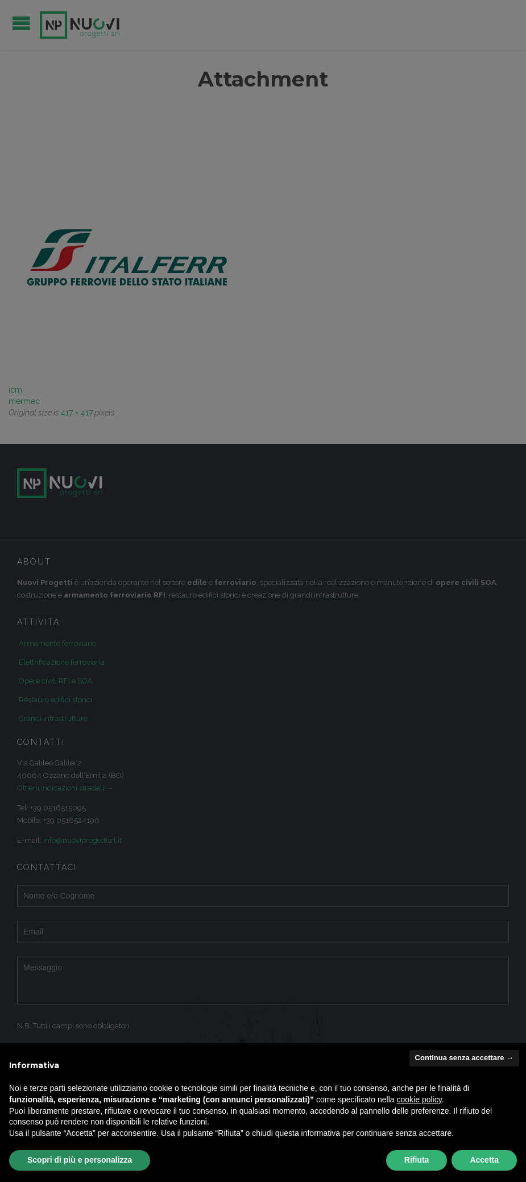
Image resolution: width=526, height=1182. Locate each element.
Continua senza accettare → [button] (464, 1057)
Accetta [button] (484, 1159)
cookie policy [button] (419, 1099)
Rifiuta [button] (416, 1159)
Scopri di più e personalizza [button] (79, 1159)
